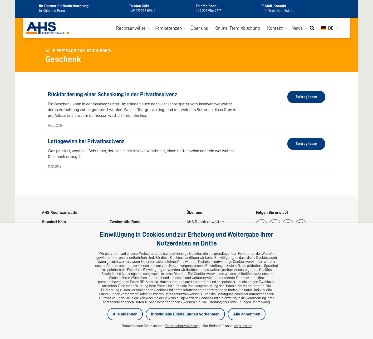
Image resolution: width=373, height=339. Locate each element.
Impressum (243, 326)
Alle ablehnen (125, 314)
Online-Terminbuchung (237, 28)
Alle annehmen (246, 314)
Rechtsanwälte (131, 28)
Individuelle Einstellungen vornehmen (185, 314)
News (297, 28)
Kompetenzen (168, 28)
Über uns (199, 28)
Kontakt (275, 28)
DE (327, 28)
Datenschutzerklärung (182, 326)
